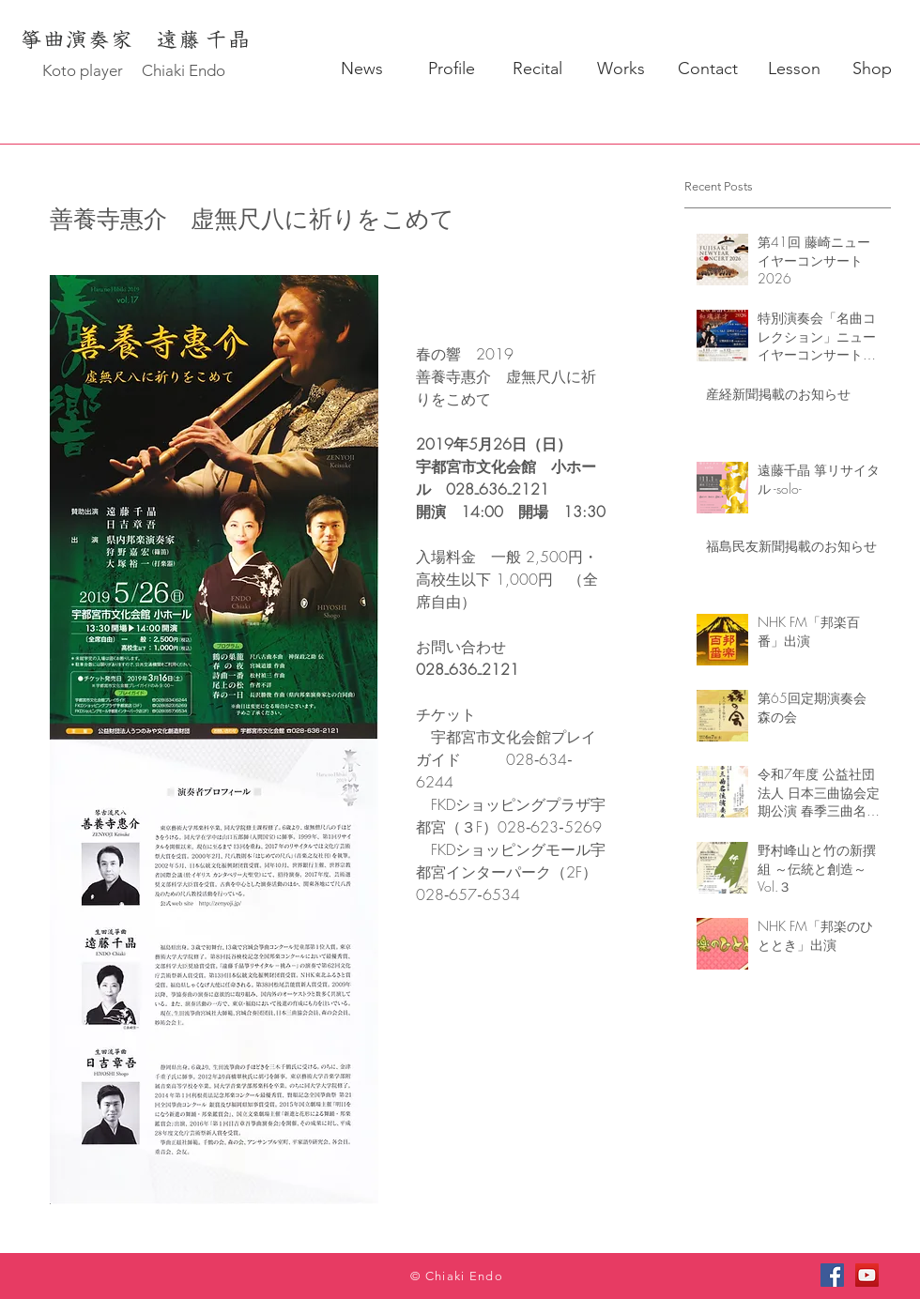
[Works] (621, 69)
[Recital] (537, 69)
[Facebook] (832, 1275)
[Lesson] (794, 69)
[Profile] (451, 69)
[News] (361, 69)
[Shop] (872, 69)
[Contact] (707, 69)
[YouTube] (867, 1275)
